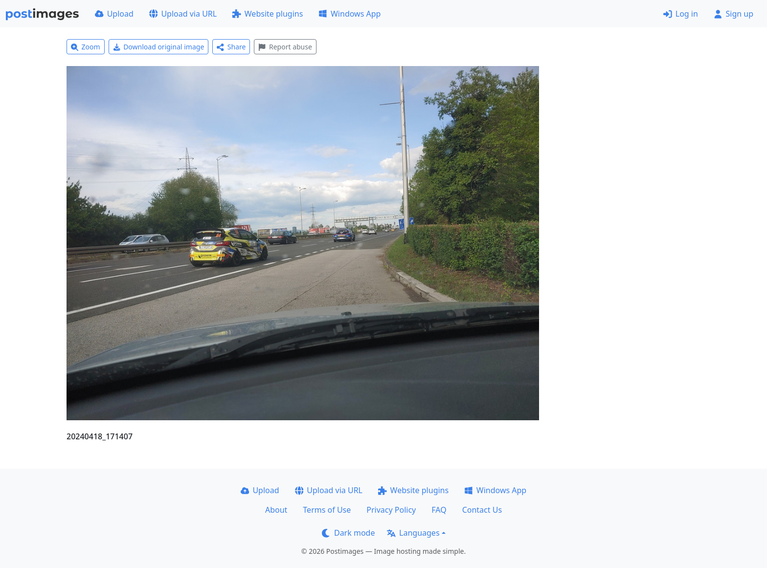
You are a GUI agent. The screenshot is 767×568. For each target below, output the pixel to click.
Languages (413, 532)
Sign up (733, 13)
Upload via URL (183, 13)
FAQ (438, 509)
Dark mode (348, 532)
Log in (680, 13)
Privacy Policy (391, 509)
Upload (114, 13)
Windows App (349, 13)
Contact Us (482, 509)
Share (231, 46)
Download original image (158, 46)
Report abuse (285, 46)
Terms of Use (327, 509)
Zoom (85, 46)
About (276, 509)
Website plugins (267, 13)
